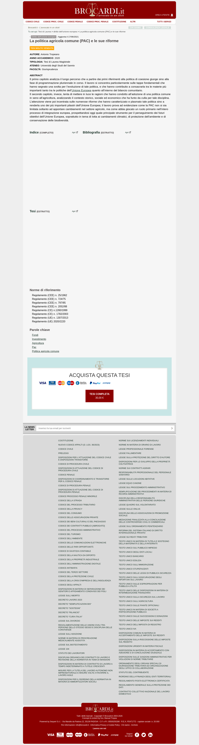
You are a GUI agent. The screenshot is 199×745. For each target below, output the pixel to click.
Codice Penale (75, 22)
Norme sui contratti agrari (134, 468)
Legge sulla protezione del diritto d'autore (144, 457)
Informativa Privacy (98, 725)
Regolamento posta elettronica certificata (144, 681)
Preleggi (63, 453)
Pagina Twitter (143, 734)
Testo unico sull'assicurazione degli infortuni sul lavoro (140, 578)
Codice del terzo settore (73, 572)
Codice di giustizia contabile (74, 551)
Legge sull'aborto (69, 595)
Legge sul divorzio (69, 621)
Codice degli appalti (69, 585)
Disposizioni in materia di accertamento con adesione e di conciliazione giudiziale (144, 651)
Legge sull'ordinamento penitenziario (141, 526)
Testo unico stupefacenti (133, 569)
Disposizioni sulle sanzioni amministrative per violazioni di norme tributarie (145, 658)
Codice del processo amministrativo (79, 530)
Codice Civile (32, 22)
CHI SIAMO (135, 27)
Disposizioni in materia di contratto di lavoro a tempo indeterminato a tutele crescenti (85, 665)
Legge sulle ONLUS (129, 509)
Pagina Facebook (137, 734)
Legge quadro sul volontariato (137, 505)
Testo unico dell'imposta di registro (140, 624)
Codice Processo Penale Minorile (77, 496)
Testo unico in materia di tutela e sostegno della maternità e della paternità (144, 542)
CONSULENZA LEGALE (157, 27)
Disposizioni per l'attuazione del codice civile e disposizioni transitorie (84, 458)
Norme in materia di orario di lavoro (140, 445)
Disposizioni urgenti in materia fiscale (141, 646)
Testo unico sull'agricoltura (136, 601)
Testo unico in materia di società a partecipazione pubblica (138, 610)
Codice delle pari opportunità (75, 547)
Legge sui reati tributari (133, 537)
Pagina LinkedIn (150, 734)
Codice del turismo (69, 534)
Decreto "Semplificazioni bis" (74, 604)
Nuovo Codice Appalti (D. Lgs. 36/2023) (79, 445)
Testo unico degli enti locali (135, 552)
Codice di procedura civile (73, 464)
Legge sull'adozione (70, 634)
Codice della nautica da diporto (76, 555)
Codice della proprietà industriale (78, 559)
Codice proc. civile (53, 22)
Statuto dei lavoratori (71, 653)
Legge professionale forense (136, 449)
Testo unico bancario (131, 556)
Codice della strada (70, 500)
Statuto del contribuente (134, 672)
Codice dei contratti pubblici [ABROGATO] (81, 526)
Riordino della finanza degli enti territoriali (145, 676)
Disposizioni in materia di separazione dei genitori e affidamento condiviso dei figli (82, 590)
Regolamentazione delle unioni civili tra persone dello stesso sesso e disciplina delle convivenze (85, 627)
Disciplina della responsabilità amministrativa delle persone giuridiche (142, 499)
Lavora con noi (99, 728)
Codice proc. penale (97, 22)
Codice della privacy (70, 509)
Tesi (33, 211)
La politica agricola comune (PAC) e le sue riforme (102, 31)
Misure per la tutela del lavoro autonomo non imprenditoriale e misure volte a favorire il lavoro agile (85, 672)
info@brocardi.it (82, 725)
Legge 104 (63, 649)
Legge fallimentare (130, 453)
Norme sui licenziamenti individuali (139, 440)
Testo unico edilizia (130, 560)
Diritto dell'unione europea (44, 37)
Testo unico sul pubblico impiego (138, 548)
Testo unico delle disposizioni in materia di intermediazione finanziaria (143, 591)
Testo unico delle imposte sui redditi (140, 620)
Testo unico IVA (127, 629)
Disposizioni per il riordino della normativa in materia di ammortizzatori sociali (84, 680)
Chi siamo (125, 725)
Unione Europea (81, 90)
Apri (73, 132)
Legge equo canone (130, 483)
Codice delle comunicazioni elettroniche (82, 542)
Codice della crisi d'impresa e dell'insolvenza (84, 580)
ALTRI (132, 22)
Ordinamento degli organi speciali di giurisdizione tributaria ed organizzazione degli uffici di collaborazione (143, 665)
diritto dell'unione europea (65, 31)
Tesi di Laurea (44, 31)
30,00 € (100, 396)
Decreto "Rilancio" (69, 612)
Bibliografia (91, 132)
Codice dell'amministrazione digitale (79, 564)
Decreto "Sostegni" (69, 608)
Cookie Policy (114, 725)
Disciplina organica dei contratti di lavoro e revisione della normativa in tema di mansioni (84, 658)
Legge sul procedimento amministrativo (142, 487)
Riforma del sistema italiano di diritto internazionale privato (140, 531)
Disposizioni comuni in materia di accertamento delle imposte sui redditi (142, 634)
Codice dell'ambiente (70, 538)
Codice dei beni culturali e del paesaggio (82, 521)
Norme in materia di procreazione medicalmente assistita (77, 639)
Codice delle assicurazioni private (78, 517)
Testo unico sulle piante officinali (139, 605)
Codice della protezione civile (76, 576)
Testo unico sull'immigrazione (136, 564)
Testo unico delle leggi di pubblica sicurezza (145, 573)
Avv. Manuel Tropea (108, 718)
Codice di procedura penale (74, 485)
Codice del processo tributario (76, 505)
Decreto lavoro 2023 (70, 600)
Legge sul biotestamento (72, 645)
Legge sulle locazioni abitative (137, 479)
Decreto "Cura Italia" (70, 616)
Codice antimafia (67, 568)
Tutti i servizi (164, 22)
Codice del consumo (70, 513)
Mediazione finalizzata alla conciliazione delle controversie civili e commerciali (142, 521)
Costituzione (119, 22)
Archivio (134, 725)
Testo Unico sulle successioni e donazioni (143, 616)
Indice (34, 132)
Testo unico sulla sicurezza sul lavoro (142, 597)
